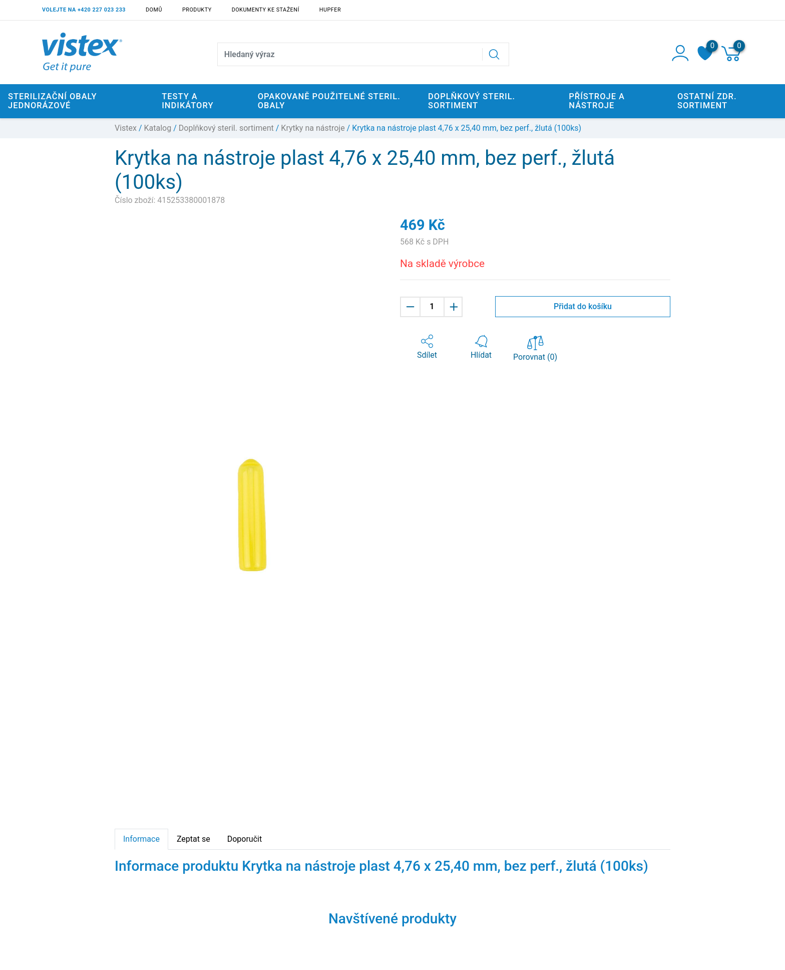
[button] (427, 347)
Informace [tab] (141, 839)
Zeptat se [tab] (193, 839)
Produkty (197, 10)
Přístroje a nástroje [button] (597, 101)
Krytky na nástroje (312, 128)
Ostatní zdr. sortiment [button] (707, 101)
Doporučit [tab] (244, 839)
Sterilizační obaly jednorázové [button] (52, 101)
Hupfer (330, 10)
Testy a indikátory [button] (187, 101)
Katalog (158, 128)
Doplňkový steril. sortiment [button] (471, 101)
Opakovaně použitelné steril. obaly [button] (329, 101)
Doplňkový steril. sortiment (226, 128)
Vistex (126, 128)
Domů (154, 10)
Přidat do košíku (583, 306)
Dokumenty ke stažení (265, 10)
